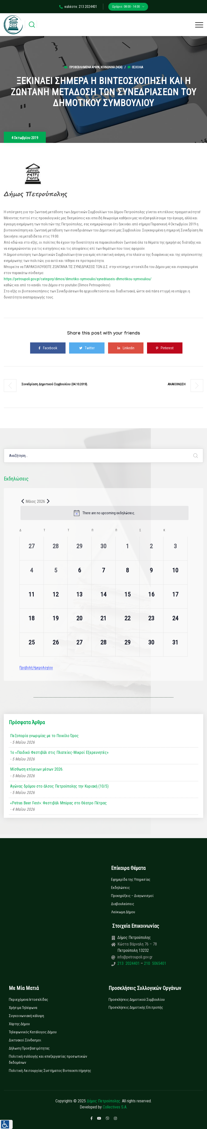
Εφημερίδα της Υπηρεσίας (130, 879)
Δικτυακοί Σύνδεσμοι (25, 1040)
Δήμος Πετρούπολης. (104, 1101)
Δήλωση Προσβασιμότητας (29, 1048)
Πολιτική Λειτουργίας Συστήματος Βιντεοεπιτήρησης (50, 1070)
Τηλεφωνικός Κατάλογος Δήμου (33, 1032)
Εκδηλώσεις (120, 887)
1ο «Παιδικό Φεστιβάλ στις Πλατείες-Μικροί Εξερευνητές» (59, 752)
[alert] (104, 513)
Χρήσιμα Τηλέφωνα (23, 1007)
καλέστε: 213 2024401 (78, 7)
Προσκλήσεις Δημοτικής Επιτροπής (136, 1007)
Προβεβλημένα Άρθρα (84, 67)
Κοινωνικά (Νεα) (111, 67)
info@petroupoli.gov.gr (135, 957)
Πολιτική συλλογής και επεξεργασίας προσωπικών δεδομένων (48, 1059)
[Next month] (48, 501)
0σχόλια (135, 67)
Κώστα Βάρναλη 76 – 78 (137, 944)
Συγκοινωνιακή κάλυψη (26, 1016)
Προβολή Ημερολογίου (36, 668)
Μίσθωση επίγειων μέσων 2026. (36, 769)
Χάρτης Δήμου (19, 1024)
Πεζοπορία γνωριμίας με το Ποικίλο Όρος (44, 735)
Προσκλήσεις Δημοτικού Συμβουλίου (137, 999)
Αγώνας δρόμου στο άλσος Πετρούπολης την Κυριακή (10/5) (59, 786)
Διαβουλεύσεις (122, 904)
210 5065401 (154, 963)
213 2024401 (129, 963)
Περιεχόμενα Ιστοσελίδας (28, 999)
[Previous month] (22, 501)
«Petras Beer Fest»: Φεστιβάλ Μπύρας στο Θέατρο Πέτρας (58, 803)
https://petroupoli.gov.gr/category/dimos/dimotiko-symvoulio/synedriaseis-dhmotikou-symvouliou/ (78, 279)
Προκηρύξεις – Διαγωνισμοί (132, 895)
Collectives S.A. (115, 1107)
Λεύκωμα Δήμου (123, 912)
